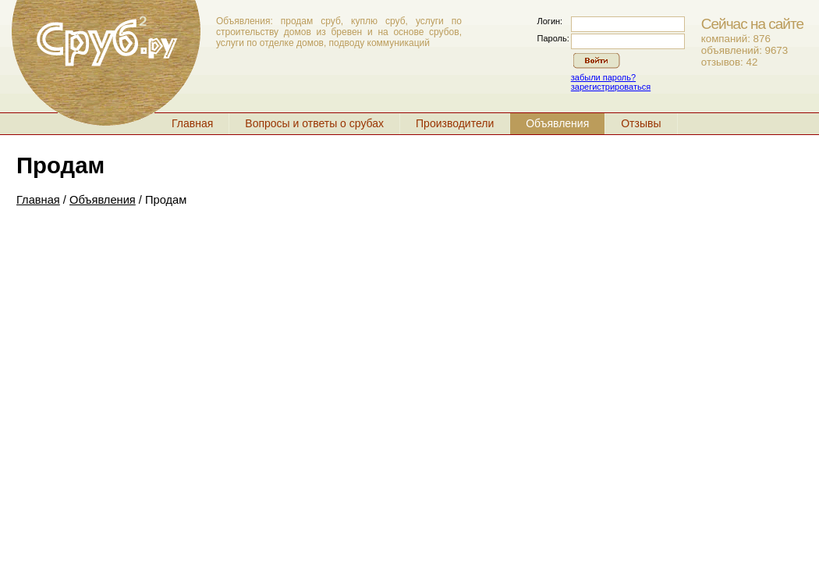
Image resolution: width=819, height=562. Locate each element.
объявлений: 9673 (744, 50)
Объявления (557, 123)
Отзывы (641, 123)
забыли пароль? (603, 77)
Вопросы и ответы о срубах (314, 123)
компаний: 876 (736, 38)
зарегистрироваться (611, 86)
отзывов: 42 (729, 62)
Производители (455, 123)
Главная (192, 123)
